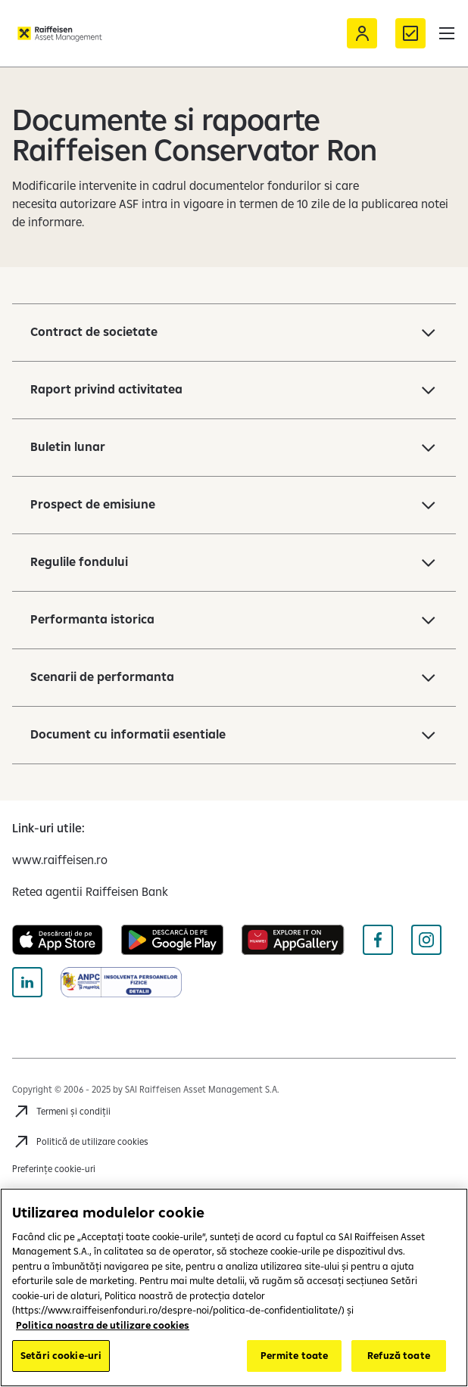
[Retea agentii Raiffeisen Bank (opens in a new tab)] (90, 891)
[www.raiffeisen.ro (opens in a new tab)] (60, 860)
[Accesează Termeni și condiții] (61, 1111)
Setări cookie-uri (60, 1355)
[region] (234, 1287)
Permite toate (295, 1355)
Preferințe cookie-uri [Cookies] (53, 1168)
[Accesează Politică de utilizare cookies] (80, 1142)
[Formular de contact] (410, 33)
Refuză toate (398, 1355)
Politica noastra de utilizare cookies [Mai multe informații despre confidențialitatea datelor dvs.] (102, 1325)
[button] (447, 33)
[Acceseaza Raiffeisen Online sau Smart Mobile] (362, 33)
